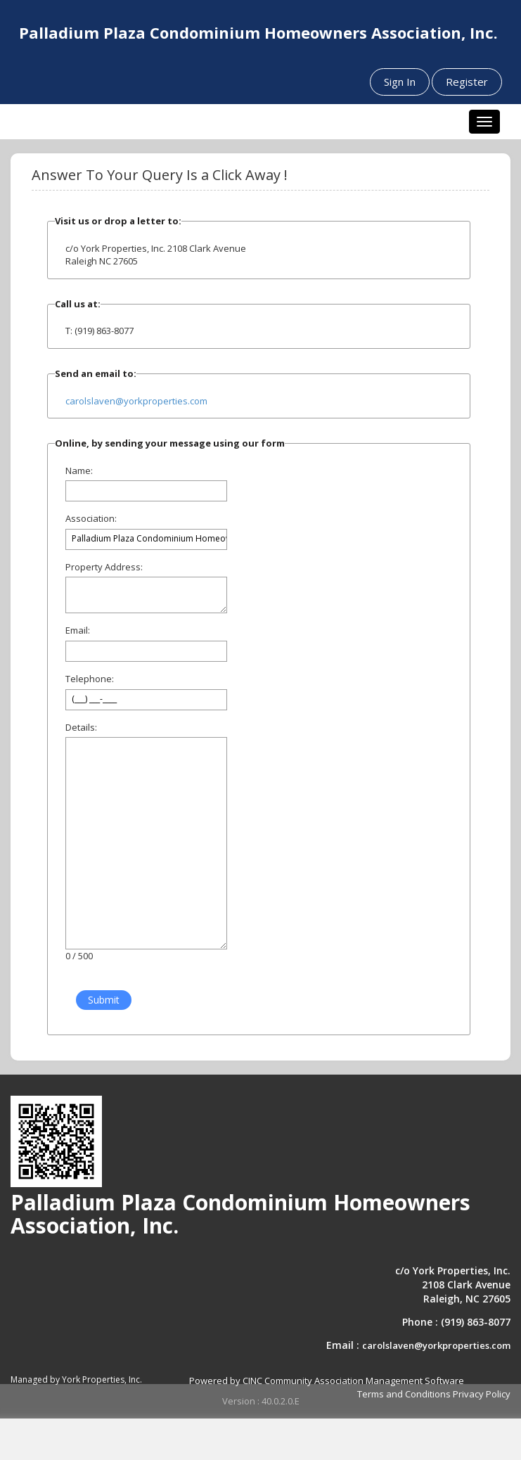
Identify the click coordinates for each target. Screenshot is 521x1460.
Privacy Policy (481, 1394)
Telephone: (89, 678)
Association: (91, 518)
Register (467, 82)
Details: (81, 727)
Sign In (400, 82)
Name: (79, 470)
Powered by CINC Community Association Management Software (326, 1380)
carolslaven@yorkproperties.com (136, 401)
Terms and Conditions (404, 1394)
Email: (77, 630)
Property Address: (104, 567)
